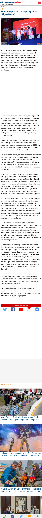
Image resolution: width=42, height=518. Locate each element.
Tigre (2, 9)
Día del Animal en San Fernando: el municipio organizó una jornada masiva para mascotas (20, 490)
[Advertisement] (21, 93)
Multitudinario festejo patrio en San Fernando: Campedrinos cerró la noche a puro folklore (20, 454)
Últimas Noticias (5, 384)
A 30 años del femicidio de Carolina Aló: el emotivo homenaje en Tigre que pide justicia (19, 418)
